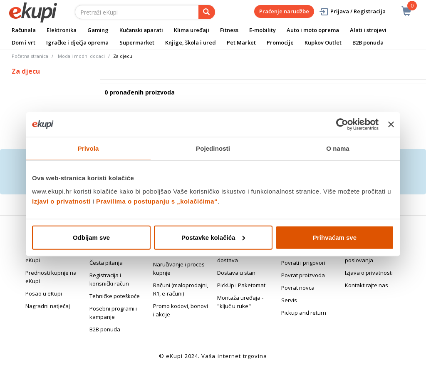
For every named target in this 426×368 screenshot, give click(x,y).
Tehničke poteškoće (114, 296)
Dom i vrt (23, 42)
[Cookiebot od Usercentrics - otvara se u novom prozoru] (342, 124)
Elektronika (62, 30)
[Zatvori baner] (391, 124)
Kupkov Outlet (323, 42)
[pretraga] (206, 12)
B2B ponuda (368, 42)
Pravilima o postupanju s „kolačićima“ (157, 200)
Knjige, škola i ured (190, 42)
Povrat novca (298, 287)
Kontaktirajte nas (366, 285)
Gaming (98, 30)
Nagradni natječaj (47, 306)
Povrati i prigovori (303, 262)
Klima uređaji (191, 30)
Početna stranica (30, 56)
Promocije (280, 42)
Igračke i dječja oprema (77, 42)
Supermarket (136, 42)
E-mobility (262, 30)
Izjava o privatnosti (369, 272)
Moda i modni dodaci (81, 56)
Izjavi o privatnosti (61, 200)
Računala (24, 30)
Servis (289, 300)
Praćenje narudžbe (284, 11)
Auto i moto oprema (313, 30)
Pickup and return (303, 312)
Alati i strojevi (368, 30)
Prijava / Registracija (352, 11)
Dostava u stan (236, 272)
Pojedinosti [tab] (213, 148)
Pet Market (241, 42)
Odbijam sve (91, 237)
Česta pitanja (106, 262)
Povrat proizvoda (303, 275)
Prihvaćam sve (335, 237)
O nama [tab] (337, 148)
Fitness (229, 30)
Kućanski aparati (141, 30)
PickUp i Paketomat (241, 285)
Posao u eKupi (43, 293)
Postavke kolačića (213, 237)
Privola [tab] (88, 148)
